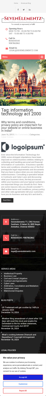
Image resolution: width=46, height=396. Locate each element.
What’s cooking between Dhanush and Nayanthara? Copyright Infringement (19, 336)
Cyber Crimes (7, 137)
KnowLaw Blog (26, 3)
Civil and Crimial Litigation (15, 278)
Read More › (7, 200)
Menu (4, 57)
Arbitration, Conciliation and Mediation (21, 286)
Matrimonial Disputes (13, 291)
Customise (23, 384)
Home (16, 3)
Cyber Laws (9, 283)
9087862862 (14, 43)
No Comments (21, 134)
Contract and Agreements (15, 281)
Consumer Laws (11, 288)
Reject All (23, 391)
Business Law (10, 276)
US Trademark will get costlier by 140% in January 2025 (20, 308)
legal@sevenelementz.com (23, 50)
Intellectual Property (13, 273)
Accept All (23, 377)
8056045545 (14, 41)
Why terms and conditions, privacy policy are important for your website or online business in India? (21, 126)
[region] (23, 375)
